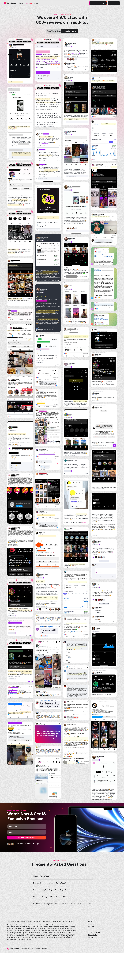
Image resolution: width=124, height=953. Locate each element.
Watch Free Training (98, 3)
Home (21, 3)
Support (91, 937)
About (36, 3)
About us (91, 924)
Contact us (113, 3)
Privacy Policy (93, 935)
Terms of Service (94, 932)
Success (29, 3)
